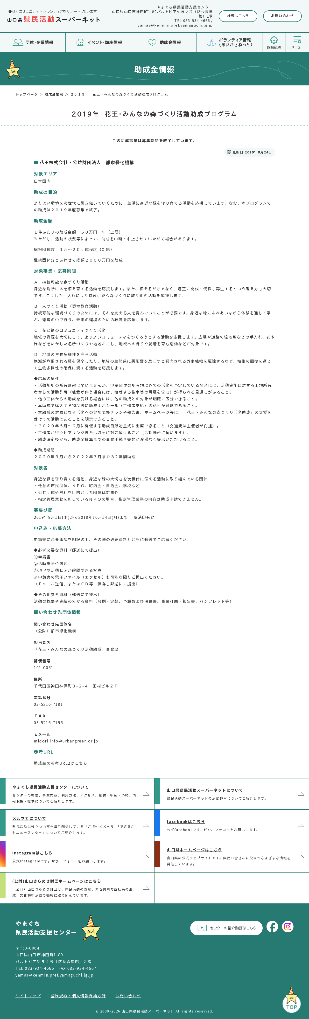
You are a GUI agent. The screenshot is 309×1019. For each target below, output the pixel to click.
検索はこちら (238, 16)
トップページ (26, 94)
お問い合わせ (282, 16)
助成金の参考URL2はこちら (60, 763)
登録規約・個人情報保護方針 (78, 995)
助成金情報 (54, 94)
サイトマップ (28, 995)
